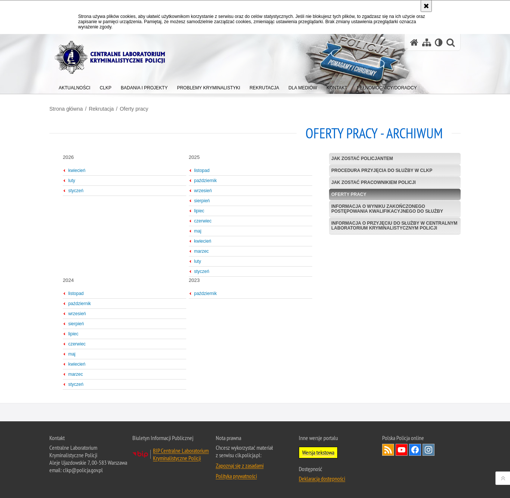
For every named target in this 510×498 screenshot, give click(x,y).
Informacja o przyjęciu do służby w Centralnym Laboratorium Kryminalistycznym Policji (394, 226)
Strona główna (66, 109)
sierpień (202, 200)
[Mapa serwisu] (426, 42)
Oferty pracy (134, 109)
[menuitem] (74, 86)
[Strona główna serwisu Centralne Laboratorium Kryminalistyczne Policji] (414, 42)
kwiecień (76, 170)
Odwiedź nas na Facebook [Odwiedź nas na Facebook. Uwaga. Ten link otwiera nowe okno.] (415, 450)
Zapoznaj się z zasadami (240, 465)
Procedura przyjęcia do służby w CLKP (381, 170)
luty (71, 180)
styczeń (75, 190)
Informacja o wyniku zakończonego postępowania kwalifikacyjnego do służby (387, 209)
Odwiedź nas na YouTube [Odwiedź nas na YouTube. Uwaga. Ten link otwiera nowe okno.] (402, 450)
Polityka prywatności (236, 476)
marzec (201, 251)
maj (197, 231)
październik (205, 180)
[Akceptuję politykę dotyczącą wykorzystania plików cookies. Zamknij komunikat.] (426, 6)
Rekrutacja (101, 109)
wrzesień (203, 190)
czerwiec (203, 221)
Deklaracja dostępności (322, 478)
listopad (201, 170)
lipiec (199, 210)
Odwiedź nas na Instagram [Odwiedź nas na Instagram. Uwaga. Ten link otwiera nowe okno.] (428, 450)
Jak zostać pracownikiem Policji (373, 182)
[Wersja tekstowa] (439, 42)
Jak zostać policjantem (362, 158)
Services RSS (388, 450)
